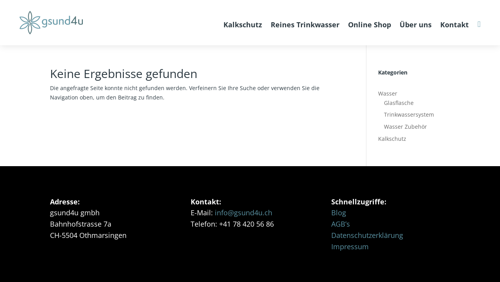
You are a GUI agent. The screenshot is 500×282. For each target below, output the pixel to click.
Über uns (416, 24)
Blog (338, 212)
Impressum (350, 246)
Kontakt (454, 24)
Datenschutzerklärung (367, 235)
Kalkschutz (242, 24)
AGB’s (340, 224)
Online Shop (369, 24)
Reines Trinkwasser (305, 24)
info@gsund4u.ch (243, 212)
